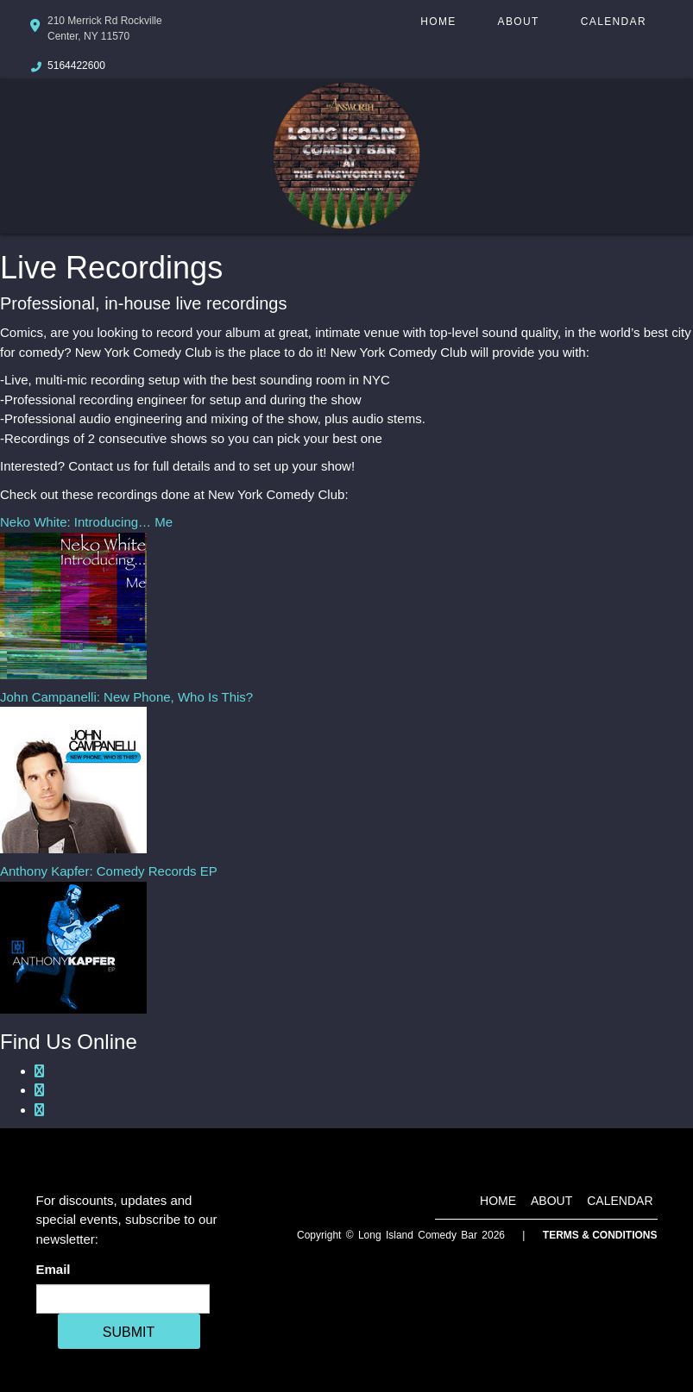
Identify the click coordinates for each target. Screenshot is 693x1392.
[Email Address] (123, 1299)
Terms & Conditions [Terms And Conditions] (600, 1235)
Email (57, 1269)
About (518, 22)
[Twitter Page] (39, 1109)
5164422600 (76, 65)
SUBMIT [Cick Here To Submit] (128, 1332)
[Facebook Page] (39, 1071)
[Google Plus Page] (39, 1090)
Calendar (613, 22)
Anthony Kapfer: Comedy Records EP (108, 871)
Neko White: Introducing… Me (86, 522)
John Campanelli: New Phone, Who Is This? (126, 697)
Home (438, 22)
